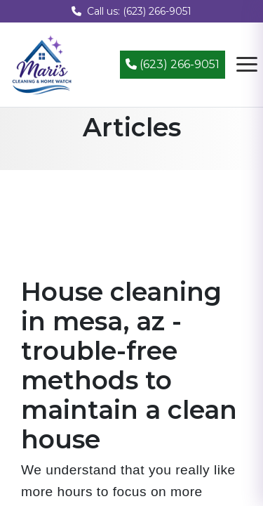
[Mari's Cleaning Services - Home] (42, 63)
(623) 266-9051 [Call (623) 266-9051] (173, 64)
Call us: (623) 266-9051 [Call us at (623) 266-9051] (131, 11)
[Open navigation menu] (246, 64)
